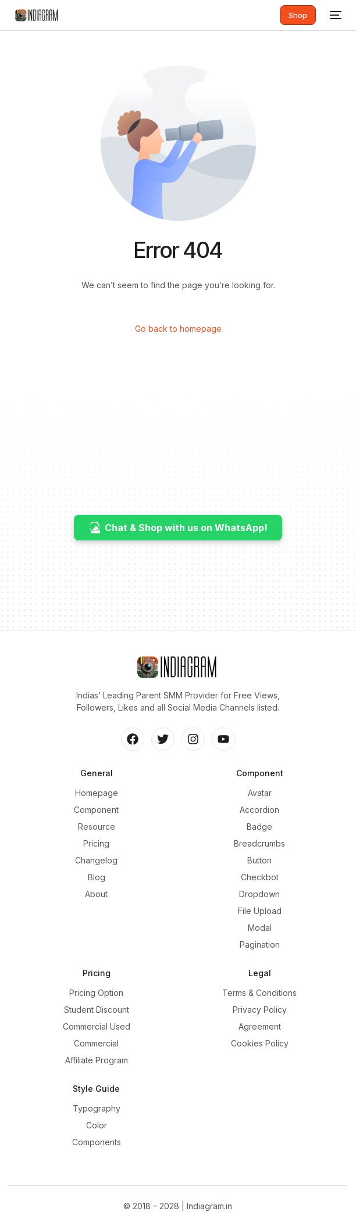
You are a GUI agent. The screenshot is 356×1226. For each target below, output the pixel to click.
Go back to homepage (178, 329)
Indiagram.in (209, 1206)
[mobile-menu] (334, 15)
